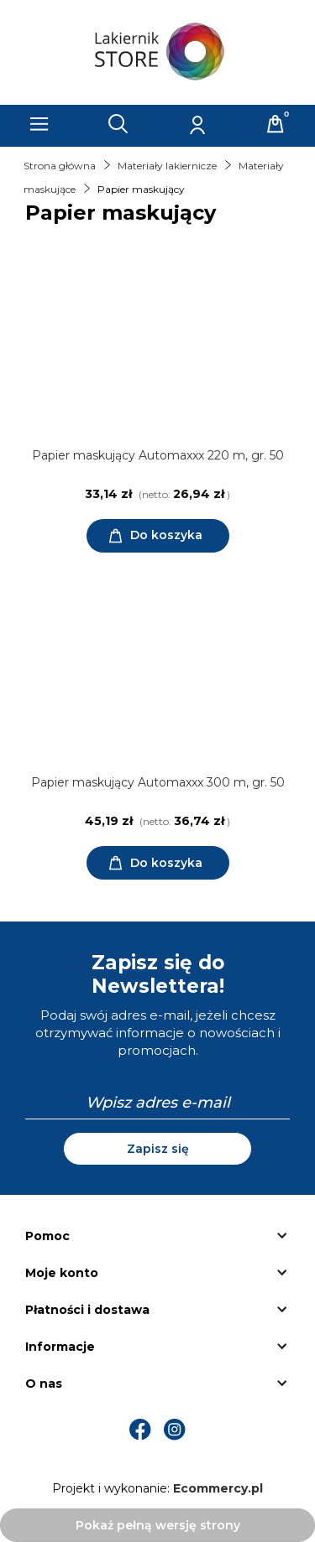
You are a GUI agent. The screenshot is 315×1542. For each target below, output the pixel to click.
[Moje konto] (196, 124)
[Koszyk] (275, 124)
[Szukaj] (118, 124)
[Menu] (39, 124)
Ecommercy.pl (218, 1488)
